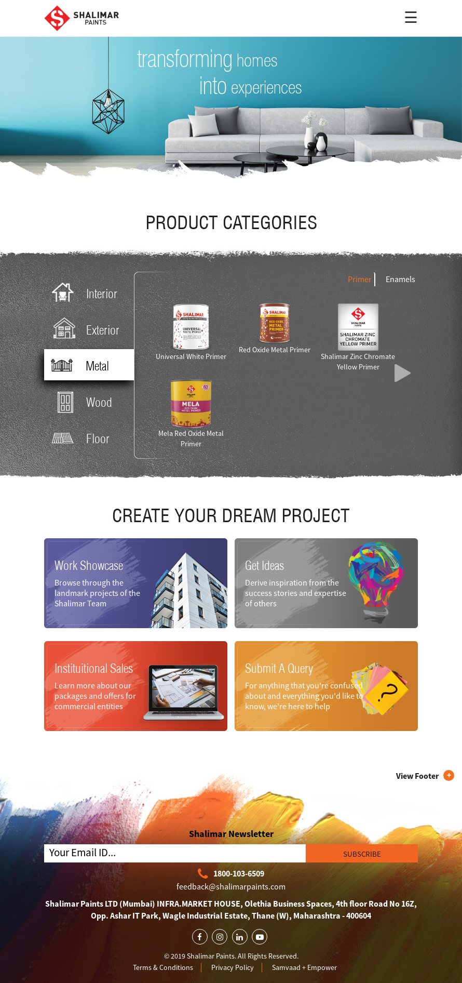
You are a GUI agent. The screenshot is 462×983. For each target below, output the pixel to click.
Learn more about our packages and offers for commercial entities (95, 695)
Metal (78, 365)
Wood (79, 401)
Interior (82, 293)
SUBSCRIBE (362, 854)
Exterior (83, 329)
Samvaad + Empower (304, 967)
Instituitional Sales (94, 668)
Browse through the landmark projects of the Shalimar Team (97, 592)
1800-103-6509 (231, 874)
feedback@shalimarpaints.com (231, 886)
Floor (78, 438)
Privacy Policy (232, 967)
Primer (360, 279)
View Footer (417, 776)
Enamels (400, 279)
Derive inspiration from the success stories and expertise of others (295, 592)
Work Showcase (89, 565)
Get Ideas (264, 565)
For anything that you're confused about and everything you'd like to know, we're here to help (304, 695)
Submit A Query (279, 668)
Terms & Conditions (163, 967)
